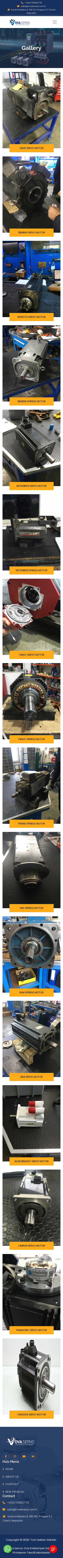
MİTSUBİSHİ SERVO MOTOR (31, 486)
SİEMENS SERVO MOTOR (31, 232)
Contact (12, 1484)
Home (9, 1469)
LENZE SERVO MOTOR (32, 148)
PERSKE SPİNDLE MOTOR (31, 823)
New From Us (14, 1492)
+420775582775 (33, 2)
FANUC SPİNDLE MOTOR (31, 739)
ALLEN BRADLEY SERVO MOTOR (31, 1161)
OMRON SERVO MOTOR (31, 1245)
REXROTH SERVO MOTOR (31, 317)
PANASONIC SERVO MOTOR (31, 1330)
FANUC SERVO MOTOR (31, 654)
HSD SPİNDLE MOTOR (31, 908)
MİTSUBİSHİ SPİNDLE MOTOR (31, 570)
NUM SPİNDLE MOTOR (31, 992)
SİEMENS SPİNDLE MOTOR (31, 401)
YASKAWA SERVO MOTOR (31, 1414)
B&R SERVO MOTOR (31, 1077)
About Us (12, 1477)
